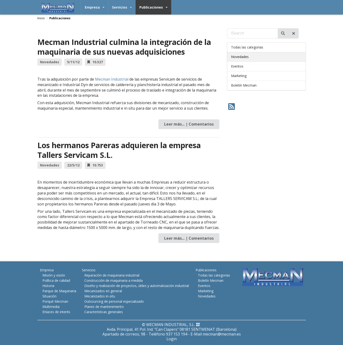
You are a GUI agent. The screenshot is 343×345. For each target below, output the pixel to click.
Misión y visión (53, 275)
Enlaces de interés (56, 312)
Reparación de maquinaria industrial (111, 275)
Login (171, 338)
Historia (48, 285)
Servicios (122, 7)
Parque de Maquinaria (59, 291)
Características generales (103, 312)
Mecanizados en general (103, 291)
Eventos (237, 66)
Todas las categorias (247, 47)
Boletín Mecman (244, 85)
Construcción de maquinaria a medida (113, 280)
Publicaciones (153, 7)
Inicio (41, 18)
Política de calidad (56, 280)
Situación (49, 296)
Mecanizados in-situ (99, 296)
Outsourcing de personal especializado (114, 301)
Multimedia (51, 306)
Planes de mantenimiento (104, 306)
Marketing (239, 75)
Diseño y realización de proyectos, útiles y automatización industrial (136, 285)
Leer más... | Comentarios (189, 124)
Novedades (240, 56)
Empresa (94, 7)
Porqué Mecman (55, 301)
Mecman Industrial (111, 79)
